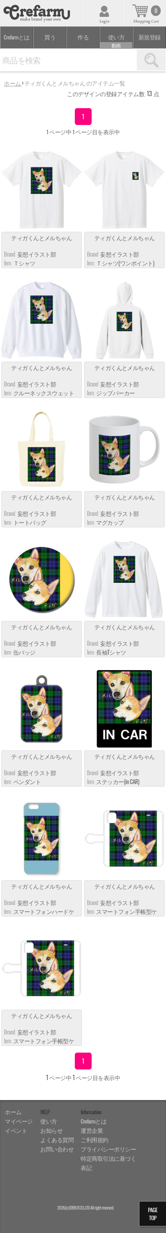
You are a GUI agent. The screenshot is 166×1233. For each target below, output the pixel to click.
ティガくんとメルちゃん (41, 238)
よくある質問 (56, 1139)
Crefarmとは (16, 37)
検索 (151, 60)
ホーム (13, 1112)
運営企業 (92, 1130)
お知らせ (51, 1130)
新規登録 (150, 37)
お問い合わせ (56, 1149)
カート (145, 13)
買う (49, 37)
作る (83, 37)
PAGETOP (152, 1214)
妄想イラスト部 (36, 254)
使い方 (116, 40)
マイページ (19, 1121)
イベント (16, 1130)
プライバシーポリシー (108, 1149)
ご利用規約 (94, 1139)
